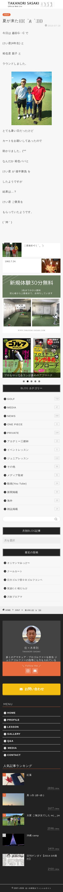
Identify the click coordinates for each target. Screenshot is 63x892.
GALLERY (13, 733)
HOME (11, 712)
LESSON (13, 726)
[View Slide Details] (31, 358)
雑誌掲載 (33, 508)
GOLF (6, 15)
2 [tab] (28, 381)
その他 (33, 466)
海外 (33, 500)
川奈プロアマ (14, 597)
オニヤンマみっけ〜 (18, 563)
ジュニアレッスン (33, 458)
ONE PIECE (33, 424)
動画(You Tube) (33, 483)
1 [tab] (24, 381)
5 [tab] (39, 381)
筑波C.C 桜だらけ (17, 588)
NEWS (33, 415)
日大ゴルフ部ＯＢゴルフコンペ (25, 580)
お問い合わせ (32, 689)
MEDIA (33, 407)
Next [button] (56, 357)
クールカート (14, 571)
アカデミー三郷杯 (33, 441)
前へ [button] (6, 357)
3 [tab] (31, 381)
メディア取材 (33, 475)
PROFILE (13, 719)
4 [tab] (35, 381)
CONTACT (14, 754)
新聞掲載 (33, 492)
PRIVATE (33, 432)
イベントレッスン (33, 449)
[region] (31, 358)
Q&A (10, 740)
